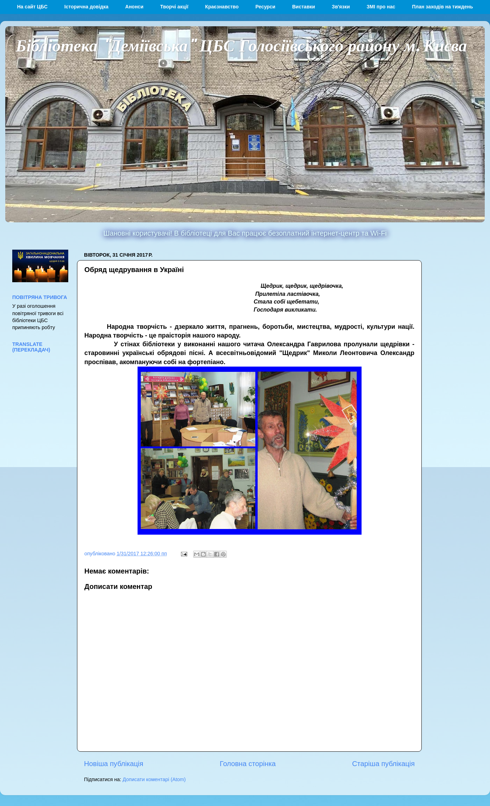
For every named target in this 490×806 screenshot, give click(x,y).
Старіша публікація (383, 763)
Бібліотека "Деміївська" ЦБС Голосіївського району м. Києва (241, 45)
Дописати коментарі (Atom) (154, 779)
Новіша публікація (113, 763)
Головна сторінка (248, 763)
